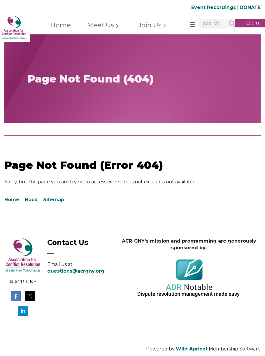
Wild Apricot (192, 349)
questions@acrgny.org (75, 271)
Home (11, 199)
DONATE (250, 7)
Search (228, 24)
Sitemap (53, 199)
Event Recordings (213, 7)
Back (31, 199)
